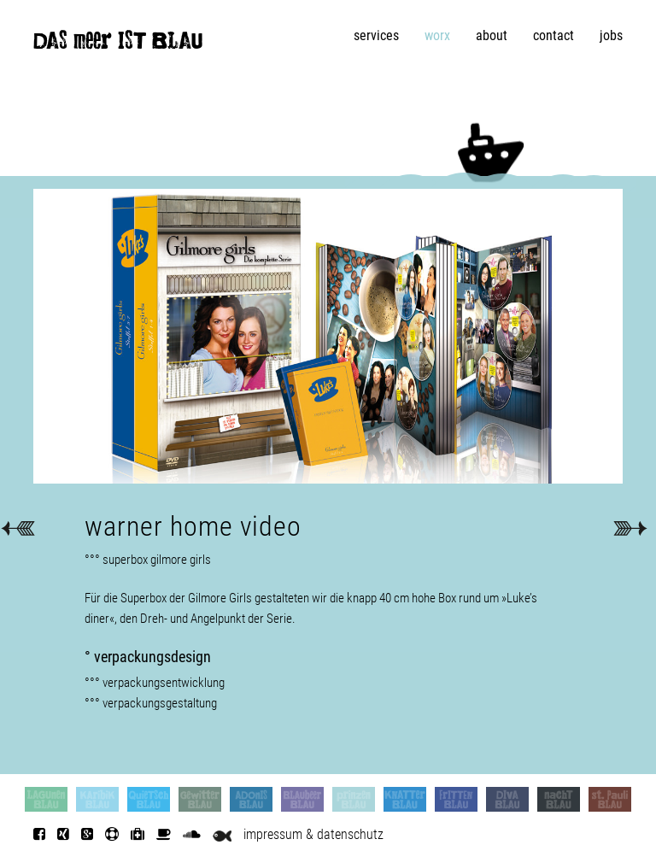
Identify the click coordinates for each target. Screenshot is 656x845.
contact (553, 35)
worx (437, 35)
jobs (611, 35)
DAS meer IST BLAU (117, 44)
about (491, 35)
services (376, 35)
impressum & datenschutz (313, 834)
